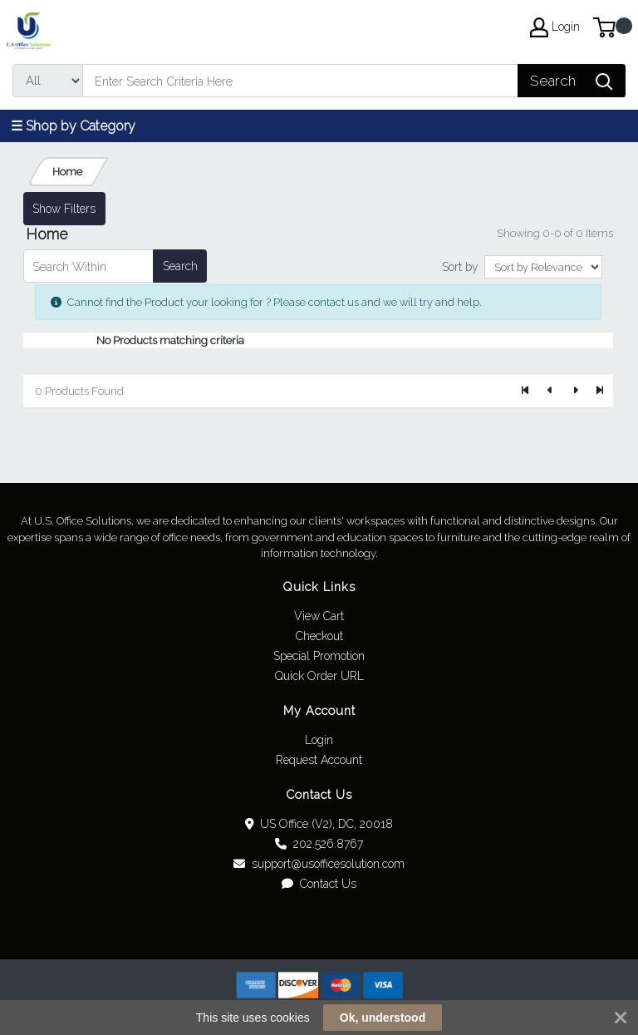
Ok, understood (382, 1017)
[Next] (574, 390)
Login (319, 740)
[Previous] (550, 390)
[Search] (300, 80)
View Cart (319, 616)
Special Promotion (319, 656)
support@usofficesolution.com (319, 863)
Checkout (319, 636)
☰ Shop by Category (73, 126)
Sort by (460, 267)
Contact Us (319, 883)
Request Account (319, 759)
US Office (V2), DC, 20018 (319, 823)
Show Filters (64, 208)
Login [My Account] (555, 27)
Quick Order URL (319, 676)
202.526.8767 (319, 843)
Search (180, 266)
